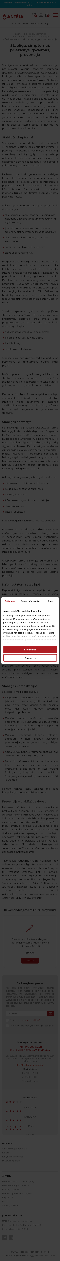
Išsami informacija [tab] (30, 601)
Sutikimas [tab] (10, 601)
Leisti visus (30, 649)
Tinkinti (30, 658)
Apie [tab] (50, 601)
